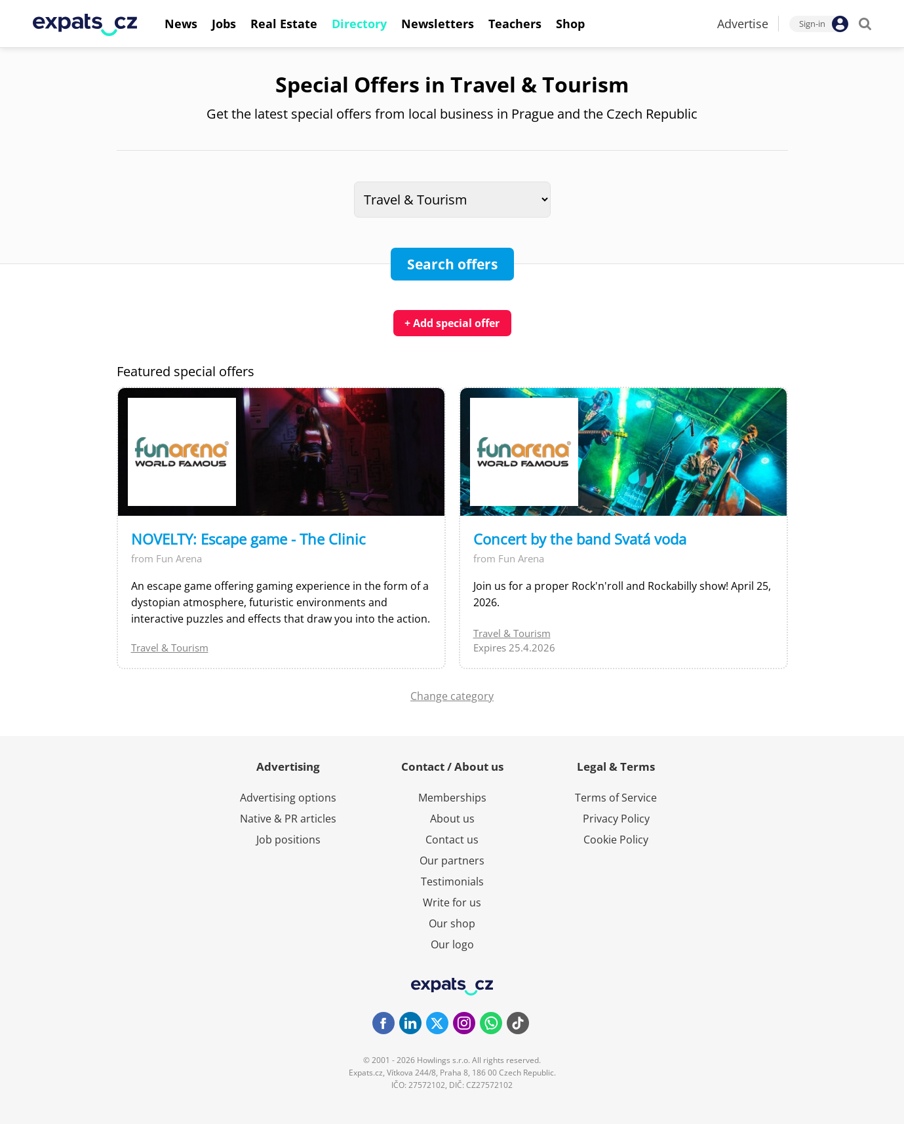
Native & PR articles (288, 818)
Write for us (452, 902)
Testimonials (452, 881)
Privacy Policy (616, 818)
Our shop (452, 923)
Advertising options (288, 797)
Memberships (452, 797)
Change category (452, 696)
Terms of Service (616, 797)
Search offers (452, 264)
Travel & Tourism (169, 647)
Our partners (452, 860)
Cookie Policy (615, 839)
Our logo (452, 944)
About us (452, 818)
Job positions (288, 839)
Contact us (452, 839)
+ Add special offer (452, 323)
